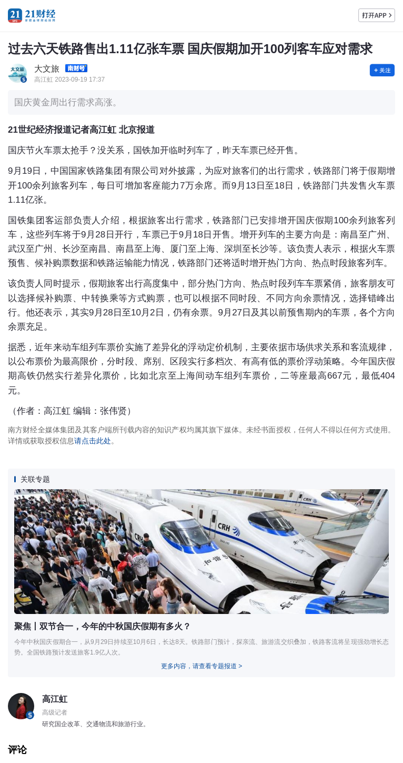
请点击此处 (92, 441)
